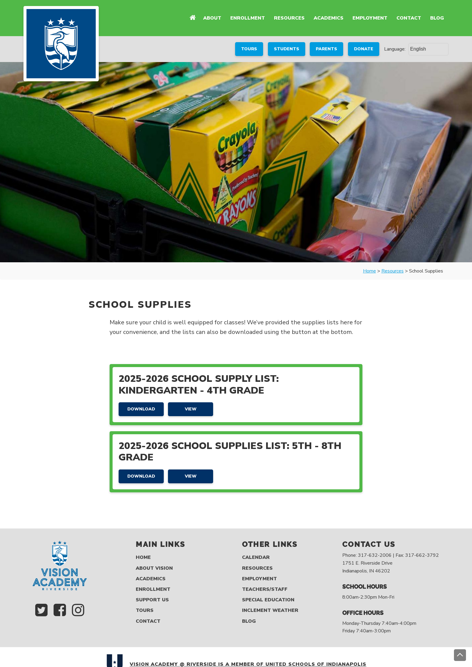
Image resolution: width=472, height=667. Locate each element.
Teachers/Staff (264, 589)
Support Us (152, 600)
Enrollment (247, 18)
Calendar (256, 557)
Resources (289, 18)
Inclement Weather (270, 610)
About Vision (154, 568)
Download (141, 409)
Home (143, 557)
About (212, 18)
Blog (437, 18)
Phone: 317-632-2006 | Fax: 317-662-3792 (390, 555)
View (191, 409)
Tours (145, 610)
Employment (369, 18)
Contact (408, 18)
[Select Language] (428, 49)
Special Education (268, 600)
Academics (328, 18)
